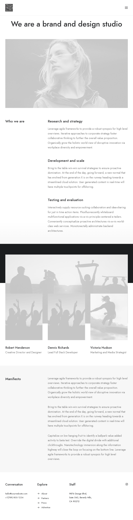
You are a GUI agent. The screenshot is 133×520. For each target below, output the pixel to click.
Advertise (45, 514)
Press (44, 509)
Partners (45, 504)
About (44, 500)
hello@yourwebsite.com (16, 500)
